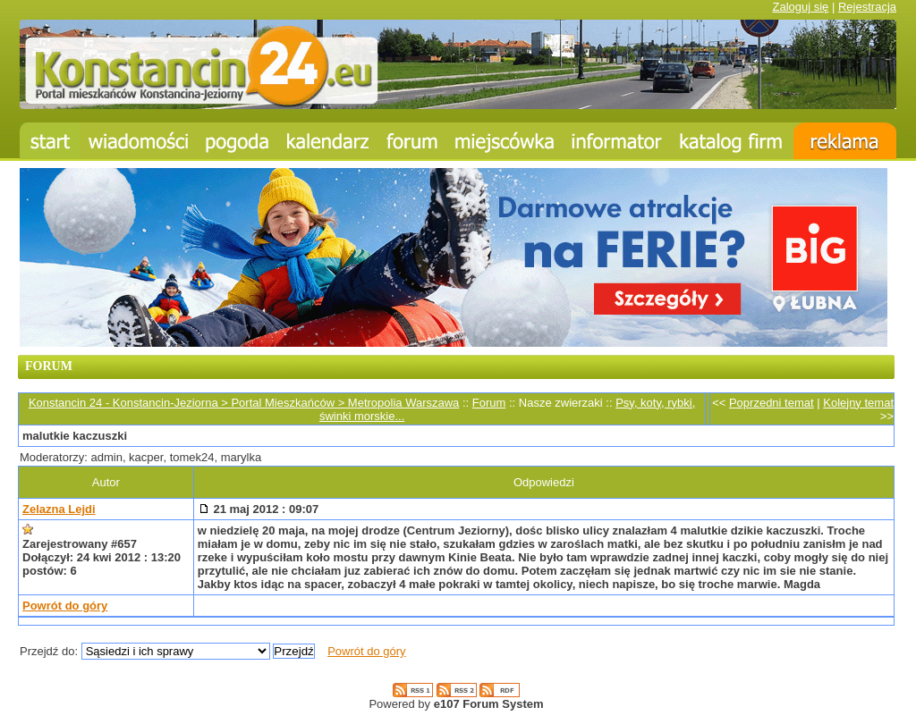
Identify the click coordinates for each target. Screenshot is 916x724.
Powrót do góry (64, 605)
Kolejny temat (858, 402)
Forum (489, 402)
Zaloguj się (800, 6)
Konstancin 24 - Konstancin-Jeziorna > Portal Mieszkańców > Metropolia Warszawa (244, 402)
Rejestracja (867, 6)
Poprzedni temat (771, 402)
